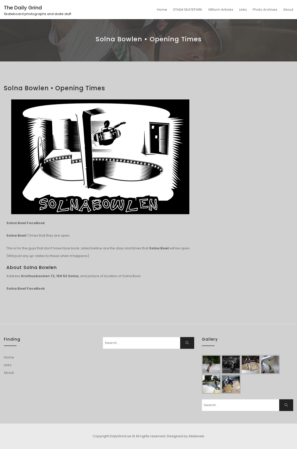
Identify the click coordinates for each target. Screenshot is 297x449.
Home (162, 9)
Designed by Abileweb (185, 436)
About (288, 9)
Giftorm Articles (220, 9)
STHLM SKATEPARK (187, 9)
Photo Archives (265, 9)
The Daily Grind (23, 7)
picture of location (103, 276)
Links (243, 9)
